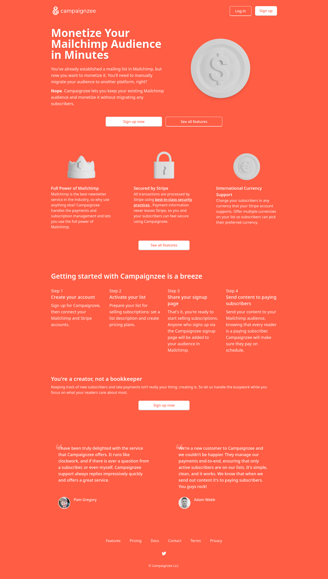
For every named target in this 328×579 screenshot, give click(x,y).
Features (113, 540)
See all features (194, 121)
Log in (240, 10)
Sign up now (134, 121)
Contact (174, 540)
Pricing (135, 540)
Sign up (265, 10)
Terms (195, 540)
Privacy (216, 540)
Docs (155, 540)
